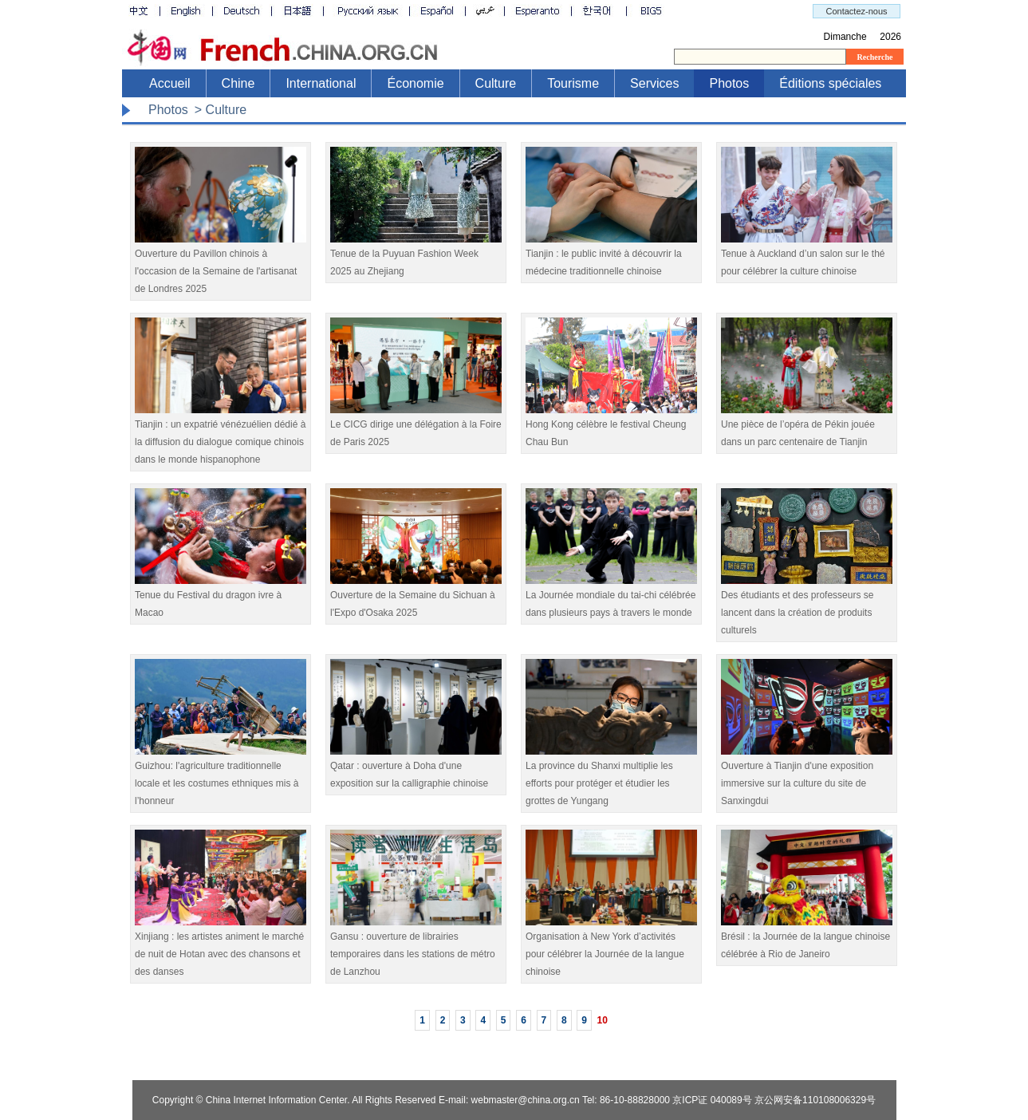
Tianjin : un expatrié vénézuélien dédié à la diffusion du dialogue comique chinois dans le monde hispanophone (220, 436)
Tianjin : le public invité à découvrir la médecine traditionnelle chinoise (611, 256)
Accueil (170, 83)
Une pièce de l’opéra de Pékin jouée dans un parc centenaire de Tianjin (806, 427)
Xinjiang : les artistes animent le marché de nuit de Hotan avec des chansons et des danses (220, 948)
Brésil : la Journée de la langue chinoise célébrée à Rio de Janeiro (806, 939)
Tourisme (573, 83)
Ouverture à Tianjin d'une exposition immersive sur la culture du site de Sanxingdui (806, 777)
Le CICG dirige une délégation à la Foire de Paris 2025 (416, 427)
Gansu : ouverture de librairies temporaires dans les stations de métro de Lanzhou (416, 948)
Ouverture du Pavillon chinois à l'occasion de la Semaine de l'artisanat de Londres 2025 (220, 265)
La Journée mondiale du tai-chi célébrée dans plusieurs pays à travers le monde (611, 598)
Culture (496, 83)
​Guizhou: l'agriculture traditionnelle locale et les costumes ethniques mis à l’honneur (220, 777)
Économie (415, 83)
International (321, 83)
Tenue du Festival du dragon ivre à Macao (220, 598)
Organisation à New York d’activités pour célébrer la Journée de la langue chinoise (611, 948)
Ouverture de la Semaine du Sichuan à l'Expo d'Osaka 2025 (416, 598)
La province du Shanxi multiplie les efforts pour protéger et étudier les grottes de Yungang (611, 777)
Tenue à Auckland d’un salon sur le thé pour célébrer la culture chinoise (806, 256)
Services (654, 83)
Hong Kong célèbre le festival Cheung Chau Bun (611, 427)
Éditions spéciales (830, 83)
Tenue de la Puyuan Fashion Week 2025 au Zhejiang (416, 256)
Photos (729, 83)
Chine (238, 83)
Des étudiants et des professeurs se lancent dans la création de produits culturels (806, 607)
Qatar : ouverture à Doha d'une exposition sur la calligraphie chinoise (416, 768)
